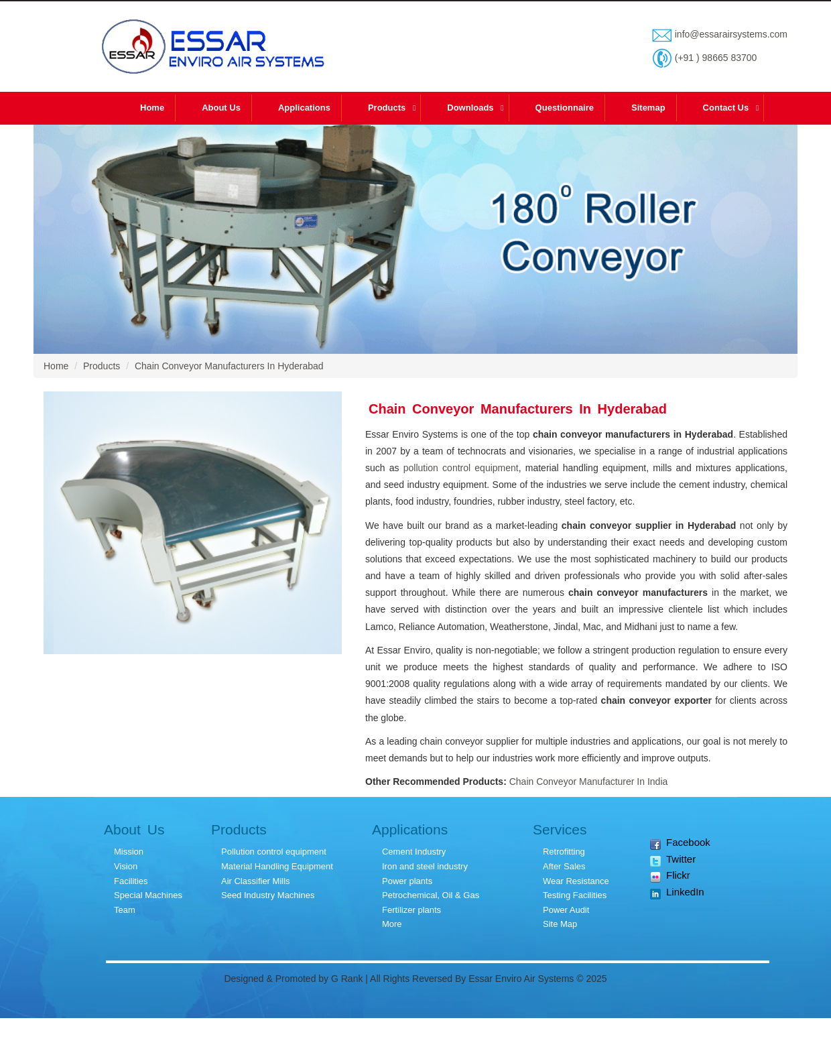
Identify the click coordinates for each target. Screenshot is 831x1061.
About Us (221, 108)
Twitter (673, 859)
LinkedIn (677, 892)
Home (152, 108)
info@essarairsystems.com (729, 34)
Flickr (670, 875)
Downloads (470, 108)
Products (386, 108)
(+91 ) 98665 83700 (714, 57)
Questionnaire (564, 108)
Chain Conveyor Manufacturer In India (588, 781)
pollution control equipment (461, 467)
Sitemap (648, 108)
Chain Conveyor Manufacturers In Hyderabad (229, 366)
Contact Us (726, 108)
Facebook (680, 842)
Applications (304, 108)
